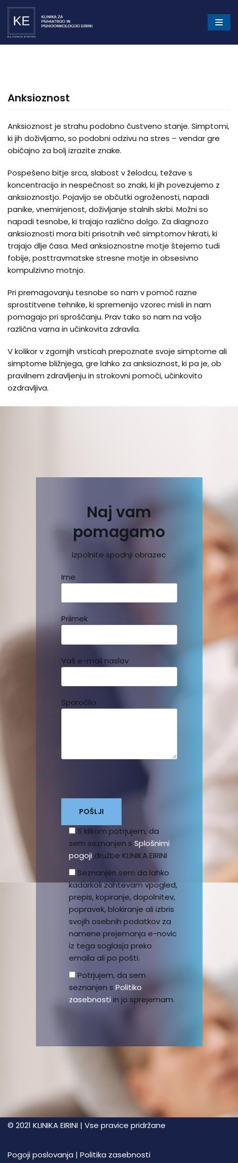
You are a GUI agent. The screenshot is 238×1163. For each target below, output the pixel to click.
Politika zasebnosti (115, 1154)
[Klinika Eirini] (51, 22)
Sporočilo (119, 732)
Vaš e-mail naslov (119, 668)
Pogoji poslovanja (40, 1154)
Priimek (119, 626)
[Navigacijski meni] (219, 22)
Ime (119, 585)
